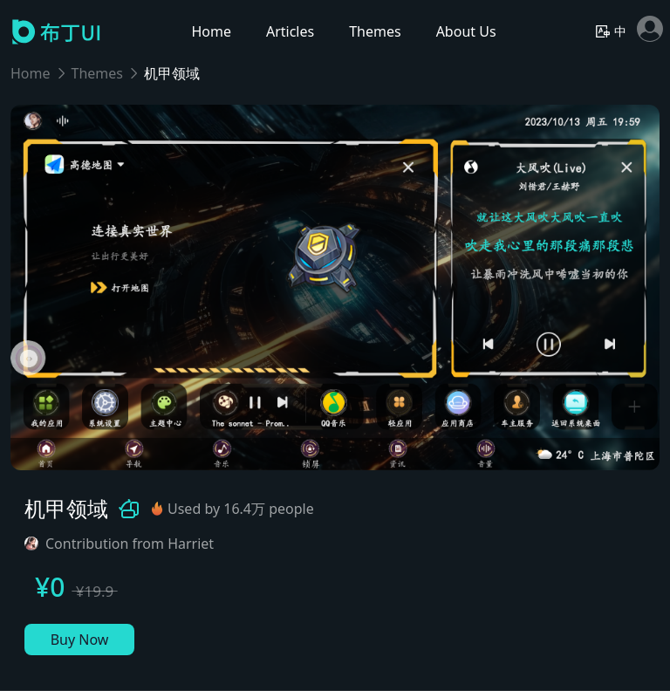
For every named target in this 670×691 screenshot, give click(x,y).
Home (30, 73)
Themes (97, 73)
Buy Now (80, 639)
